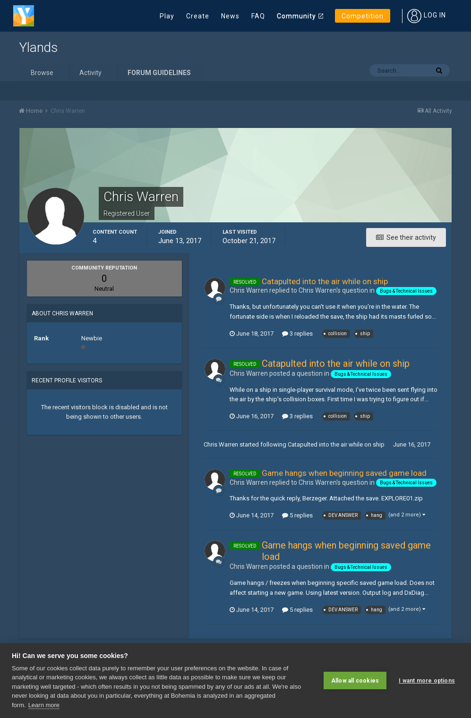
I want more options (427, 680)
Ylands (38, 47)
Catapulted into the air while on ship (325, 281)
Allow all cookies (355, 680)
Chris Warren (221, 444)
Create (197, 16)
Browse (42, 72)
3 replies (297, 333)
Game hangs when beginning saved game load (344, 473)
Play (167, 16)
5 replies (297, 515)
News (230, 16)
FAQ (258, 16)
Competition (363, 16)
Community (296, 16)
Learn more (44, 705)
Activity (90, 72)
